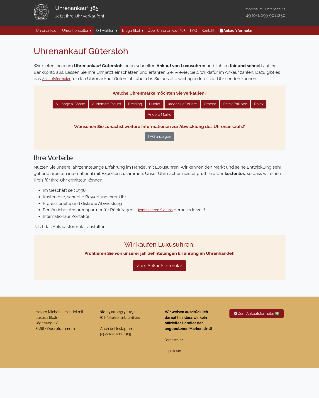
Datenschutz (275, 9)
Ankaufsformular (58, 78)
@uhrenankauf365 (118, 334)
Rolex (258, 104)
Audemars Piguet (106, 104)
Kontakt (208, 30)
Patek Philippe (235, 104)
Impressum (254, 9)
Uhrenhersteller (77, 30)
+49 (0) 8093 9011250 (264, 15)
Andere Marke (159, 114)
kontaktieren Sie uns (158, 209)
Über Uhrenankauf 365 (167, 30)
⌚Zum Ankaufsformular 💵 (256, 313)
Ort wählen (107, 30)
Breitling (135, 104)
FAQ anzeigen (159, 136)
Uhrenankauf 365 (77, 8)
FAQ (193, 30)
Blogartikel (132, 30)
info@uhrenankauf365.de (125, 317)
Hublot (154, 104)
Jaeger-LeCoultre (182, 104)
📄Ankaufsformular (236, 30)
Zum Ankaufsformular (159, 265)
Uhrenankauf (47, 30)
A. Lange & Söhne (70, 104)
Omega (210, 104)
